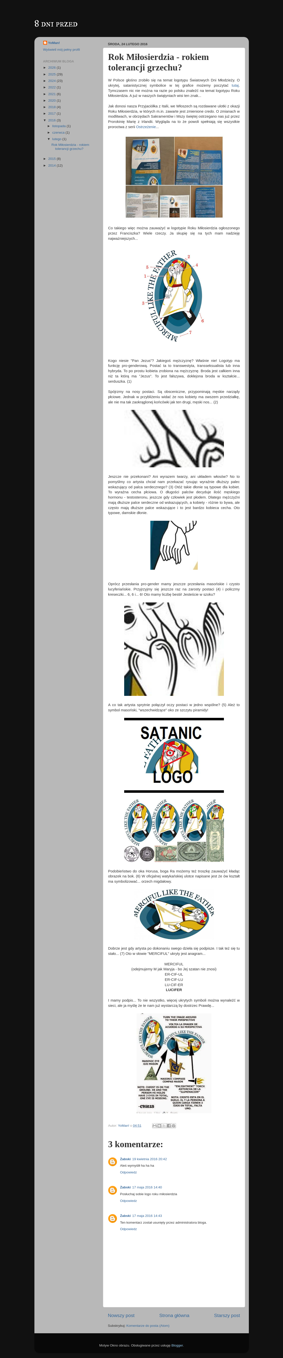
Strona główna (174, 1315)
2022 (52, 87)
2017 (52, 113)
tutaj (235, 85)
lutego (57, 139)
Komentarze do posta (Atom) (148, 1326)
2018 (52, 107)
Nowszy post (121, 1315)
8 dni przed (56, 23)
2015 (52, 159)
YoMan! (54, 43)
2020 (52, 100)
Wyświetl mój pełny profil (61, 49)
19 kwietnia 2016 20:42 (149, 1159)
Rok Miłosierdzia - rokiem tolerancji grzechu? (70, 147)
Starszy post (227, 1315)
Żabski (125, 1159)
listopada (59, 126)
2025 (52, 74)
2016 (52, 120)
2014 (52, 165)
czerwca (59, 132)
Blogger (177, 1345)
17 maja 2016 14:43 (147, 1216)
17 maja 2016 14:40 (147, 1187)
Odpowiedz (128, 1172)
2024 (52, 81)
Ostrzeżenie (146, 127)
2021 (52, 94)
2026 (52, 67)
